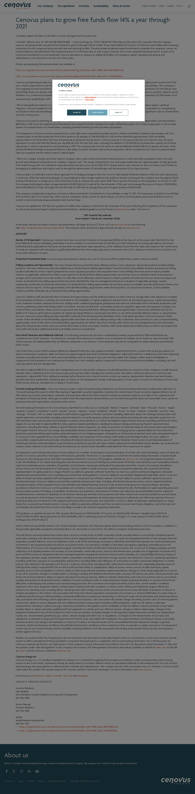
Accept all (76, 112)
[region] (98, 100)
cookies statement (90, 97)
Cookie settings (97, 112)
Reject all (118, 112)
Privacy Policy (89, 100)
